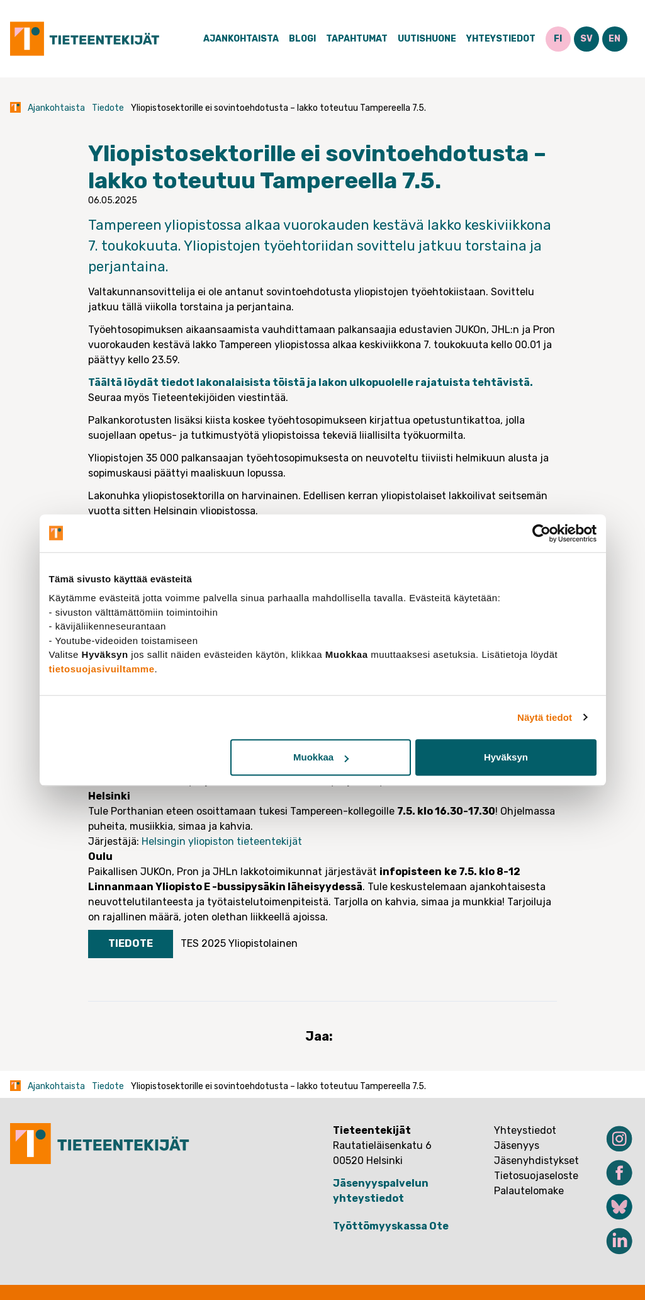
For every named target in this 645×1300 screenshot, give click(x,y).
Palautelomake (529, 1191)
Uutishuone (427, 38)
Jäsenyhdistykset (536, 1161)
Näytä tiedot (544, 717)
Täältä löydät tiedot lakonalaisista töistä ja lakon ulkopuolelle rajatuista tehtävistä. (310, 382)
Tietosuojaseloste (536, 1176)
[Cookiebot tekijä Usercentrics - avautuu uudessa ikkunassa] (541, 533)
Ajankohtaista (241, 38)
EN (614, 38)
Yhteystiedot (501, 38)
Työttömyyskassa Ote (391, 1226)
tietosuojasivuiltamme (102, 669)
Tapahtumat (357, 38)
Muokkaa (321, 757)
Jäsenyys (516, 1145)
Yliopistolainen (263, 943)
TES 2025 (203, 943)
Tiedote (108, 108)
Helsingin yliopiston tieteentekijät (222, 841)
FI (558, 38)
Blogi (302, 38)
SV (586, 38)
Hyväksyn (506, 757)
